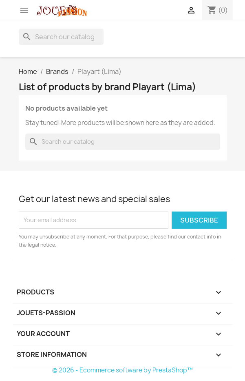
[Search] (61, 37)
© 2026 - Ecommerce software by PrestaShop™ (122, 370)
